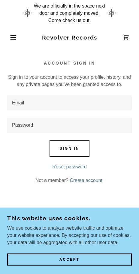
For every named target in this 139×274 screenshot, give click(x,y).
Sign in (70, 148)
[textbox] (69, 102)
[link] (69, 37)
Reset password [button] (69, 166)
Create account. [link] (87, 180)
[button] (10, 37)
